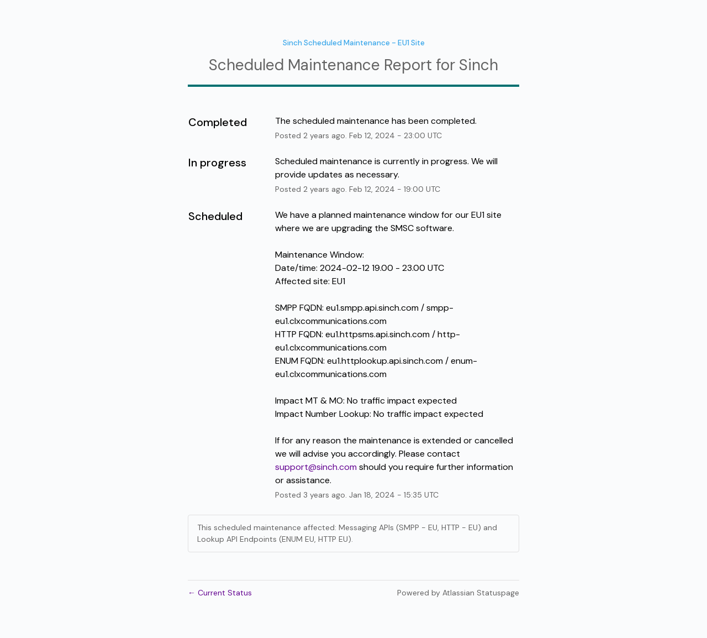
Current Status (220, 593)
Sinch (478, 65)
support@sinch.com (316, 467)
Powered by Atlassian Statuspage (458, 593)
